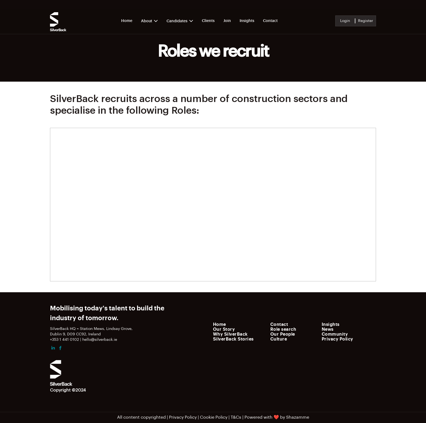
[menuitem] (240, 324)
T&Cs (236, 417)
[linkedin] (53, 348)
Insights (247, 21)
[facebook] (60, 348)
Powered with (258, 417)
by (282, 417)
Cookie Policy (213, 417)
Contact (270, 21)
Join (227, 21)
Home (126, 21)
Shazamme (297, 417)
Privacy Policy (183, 417)
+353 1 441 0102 (64, 340)
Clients (208, 21)
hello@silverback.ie (99, 340)
